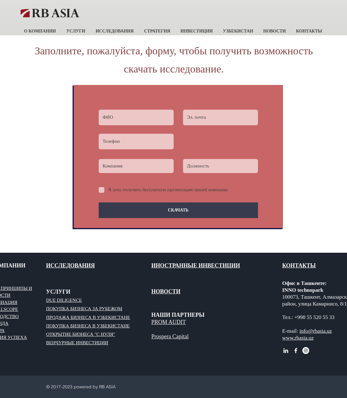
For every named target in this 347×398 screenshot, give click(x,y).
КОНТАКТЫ (299, 265)
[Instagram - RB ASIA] (305, 350)
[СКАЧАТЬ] (178, 210)
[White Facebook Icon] (295, 350)
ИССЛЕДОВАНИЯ (70, 265)
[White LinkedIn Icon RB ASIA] (285, 350)
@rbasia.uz (320, 331)
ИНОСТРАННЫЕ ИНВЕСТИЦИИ (195, 265)
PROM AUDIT (168, 322)
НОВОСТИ (166, 291)
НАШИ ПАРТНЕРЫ (178, 315)
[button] (40, 28)
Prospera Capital (170, 336)
